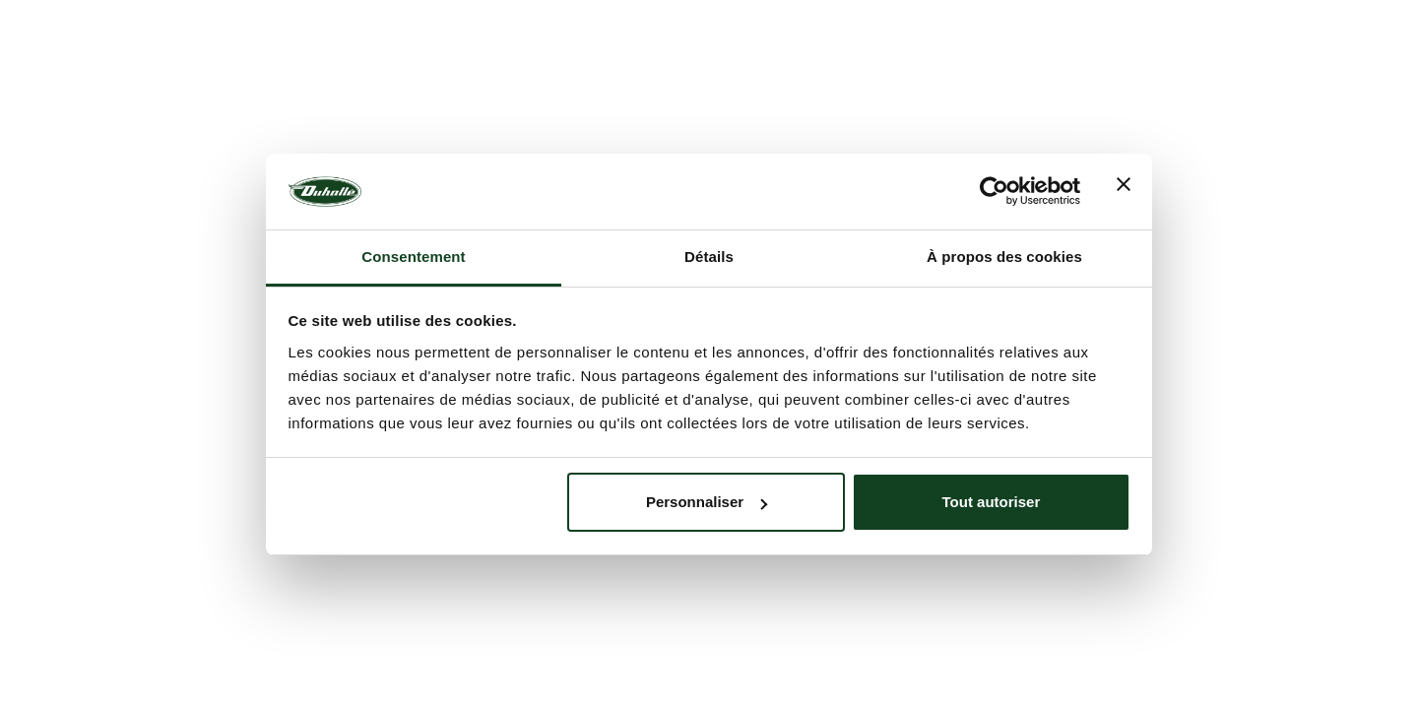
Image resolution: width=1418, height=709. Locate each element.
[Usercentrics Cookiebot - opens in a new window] (994, 191)
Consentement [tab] (413, 256)
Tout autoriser (991, 501)
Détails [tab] (709, 256)
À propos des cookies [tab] (1004, 256)
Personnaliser (706, 501)
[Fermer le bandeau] (1123, 191)
